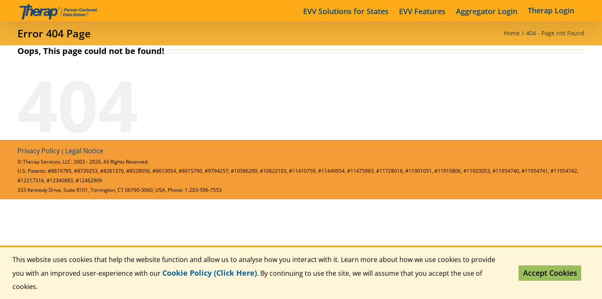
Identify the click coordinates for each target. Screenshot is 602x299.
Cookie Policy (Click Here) (209, 273)
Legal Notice (84, 150)
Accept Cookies (550, 273)
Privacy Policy (38, 150)
